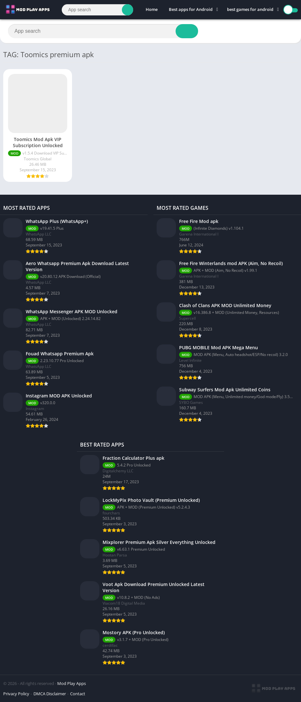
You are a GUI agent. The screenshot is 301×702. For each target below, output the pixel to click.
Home (152, 10)
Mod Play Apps (71, 683)
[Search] (97, 9)
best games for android (250, 10)
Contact (77, 694)
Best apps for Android (191, 10)
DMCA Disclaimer (49, 694)
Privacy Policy (16, 694)
